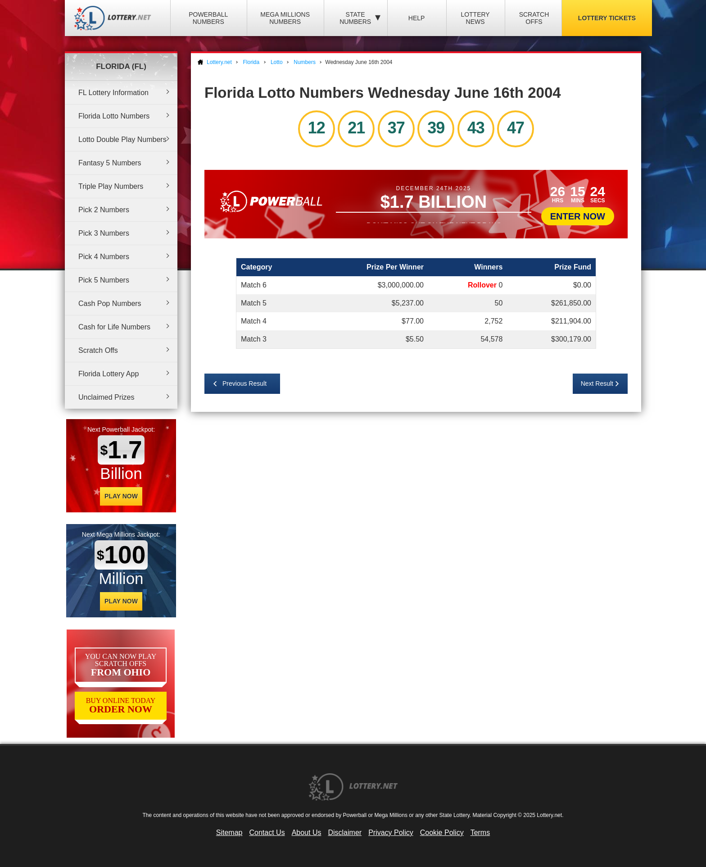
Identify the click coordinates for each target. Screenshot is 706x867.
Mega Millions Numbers (285, 18)
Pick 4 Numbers (103, 256)
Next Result (597, 383)
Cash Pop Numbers (109, 303)
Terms (480, 832)
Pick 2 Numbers (103, 210)
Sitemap (229, 832)
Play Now (121, 496)
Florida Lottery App (108, 374)
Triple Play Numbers (110, 186)
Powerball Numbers (208, 18)
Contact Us (267, 832)
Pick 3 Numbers (103, 233)
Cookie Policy (442, 832)
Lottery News (475, 18)
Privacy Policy (390, 832)
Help (416, 18)
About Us (306, 832)
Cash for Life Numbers (114, 327)
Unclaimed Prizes (106, 397)
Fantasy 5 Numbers (109, 163)
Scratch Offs (534, 18)
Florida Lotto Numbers (113, 116)
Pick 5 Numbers (103, 280)
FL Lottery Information (113, 92)
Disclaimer (345, 832)
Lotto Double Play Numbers (122, 139)
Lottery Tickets (607, 18)
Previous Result (244, 383)
